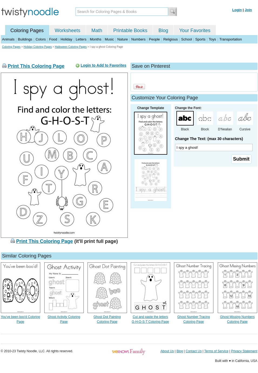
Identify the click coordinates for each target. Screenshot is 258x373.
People (154, 39)
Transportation (230, 39)
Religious (170, 39)
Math (96, 30)
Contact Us (194, 351)
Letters (81, 39)
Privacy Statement (244, 351)
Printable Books (130, 30)
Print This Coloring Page (36, 66)
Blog (163, 30)
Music (109, 39)
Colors (41, 39)
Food (53, 39)
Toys (212, 39)
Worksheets (68, 30)
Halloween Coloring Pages (71, 46)
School (186, 39)
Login (237, 10)
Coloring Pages (27, 30)
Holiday (66, 39)
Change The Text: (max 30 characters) (209, 139)
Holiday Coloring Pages (38, 46)
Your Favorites (194, 30)
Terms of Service (216, 351)
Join (248, 10)
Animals (8, 39)
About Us (167, 351)
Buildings (25, 39)
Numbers (138, 39)
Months (96, 39)
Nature (122, 39)
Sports (200, 39)
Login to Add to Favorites (103, 65)
